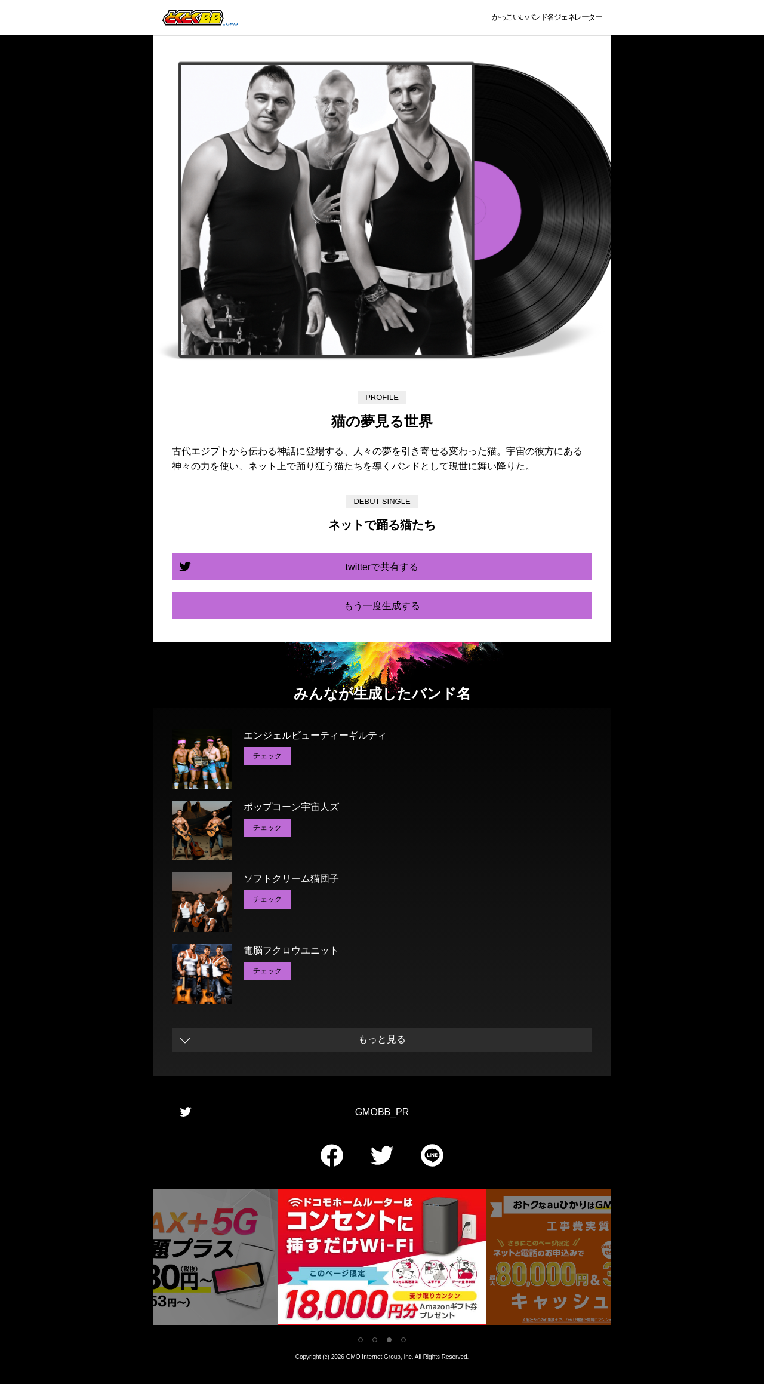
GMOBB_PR (382, 1112)
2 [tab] (375, 1340)
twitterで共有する (382, 567)
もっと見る (382, 1039)
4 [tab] (403, 1340)
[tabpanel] (382, 1259)
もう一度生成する (382, 606)
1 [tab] (360, 1340)
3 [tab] (389, 1340)
